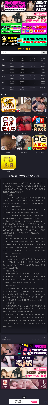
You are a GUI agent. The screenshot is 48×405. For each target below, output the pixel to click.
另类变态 (43, 72)
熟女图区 (32, 78)
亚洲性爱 (12, 69)
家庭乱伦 (22, 81)
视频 (3, 65)
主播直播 (32, 66)
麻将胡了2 (12, 60)
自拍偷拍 (22, 64)
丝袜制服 (22, 66)
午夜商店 (22, 87)
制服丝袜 (12, 72)
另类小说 (22, 84)
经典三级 (22, 72)
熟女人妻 (12, 66)
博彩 (3, 59)
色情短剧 (22, 89)
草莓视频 (32, 87)
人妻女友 (32, 81)
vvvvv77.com (24, 49)
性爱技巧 (43, 84)
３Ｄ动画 (43, 64)
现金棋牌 (32, 60)
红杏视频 (12, 89)
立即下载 (34, 401)
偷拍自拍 (22, 69)
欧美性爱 (43, 69)
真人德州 (22, 58)
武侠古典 (43, 81)
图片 (3, 76)
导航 (3, 88)
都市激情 (12, 81)
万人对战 (32, 58)
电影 (3, 71)
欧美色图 (32, 75)
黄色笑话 (32, 84)
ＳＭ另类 (43, 66)
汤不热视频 (42, 87)
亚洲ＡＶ (12, 64)
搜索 (44, 52)
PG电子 (12, 58)
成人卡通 (32, 69)
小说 (3, 82)
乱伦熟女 (32, 72)
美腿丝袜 (12, 78)
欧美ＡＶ (32, 64)
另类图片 (43, 78)
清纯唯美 (22, 78)
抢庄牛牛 (43, 60)
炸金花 (22, 60)
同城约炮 (12, 87)
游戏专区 (43, 58)
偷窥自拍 (12, 75)
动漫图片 (43, 75)
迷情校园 (12, 84)
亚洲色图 (22, 75)
